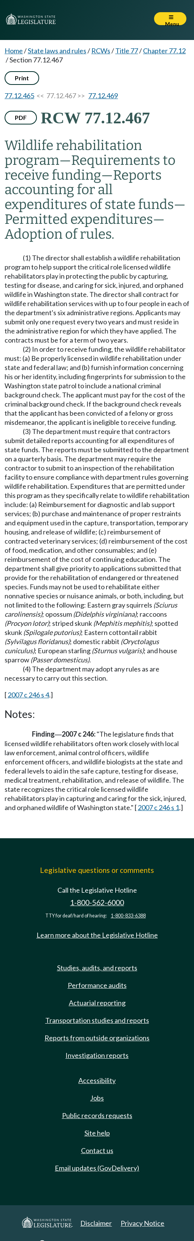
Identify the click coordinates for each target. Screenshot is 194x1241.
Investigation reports (97, 1055)
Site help (97, 1133)
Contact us (97, 1150)
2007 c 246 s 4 (28, 695)
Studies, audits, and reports (97, 967)
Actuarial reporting (97, 1003)
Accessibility (97, 1080)
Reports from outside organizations (97, 1038)
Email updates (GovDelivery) (97, 1168)
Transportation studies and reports (97, 1020)
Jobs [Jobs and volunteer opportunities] (97, 1098)
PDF (21, 117)
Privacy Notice (142, 1223)
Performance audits (97, 985)
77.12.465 (19, 95)
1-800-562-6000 (97, 902)
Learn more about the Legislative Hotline (97, 935)
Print (22, 77)
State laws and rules (57, 50)
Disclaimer (96, 1223)
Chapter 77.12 (164, 50)
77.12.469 (103, 95)
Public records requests (97, 1115)
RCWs (100, 50)
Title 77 (126, 50)
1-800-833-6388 (128, 916)
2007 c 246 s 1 (158, 807)
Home (14, 50)
